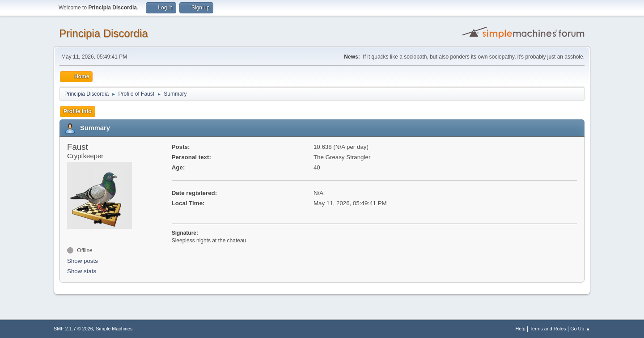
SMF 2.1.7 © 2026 (73, 328)
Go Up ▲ (580, 328)
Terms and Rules (548, 328)
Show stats (81, 271)
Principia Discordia (103, 33)
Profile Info (78, 111)
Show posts (82, 261)
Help (520, 328)
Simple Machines (114, 328)
